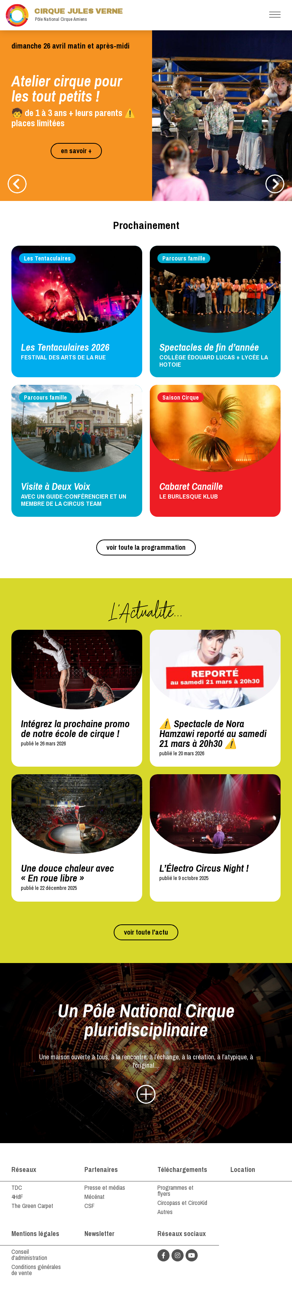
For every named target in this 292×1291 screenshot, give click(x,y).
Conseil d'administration (29, 1255)
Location (242, 1169)
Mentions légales (35, 1233)
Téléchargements (182, 1169)
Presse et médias (104, 1187)
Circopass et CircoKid (182, 1203)
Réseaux (23, 1169)
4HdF (17, 1197)
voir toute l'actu (146, 932)
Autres (165, 1212)
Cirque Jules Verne (64, 15)
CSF (89, 1206)
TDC (16, 1187)
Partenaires (101, 1169)
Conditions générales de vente (36, 1270)
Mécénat (94, 1197)
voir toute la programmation (146, 547)
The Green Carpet (32, 1206)
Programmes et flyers (175, 1190)
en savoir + (76, 150)
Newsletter (99, 1233)
